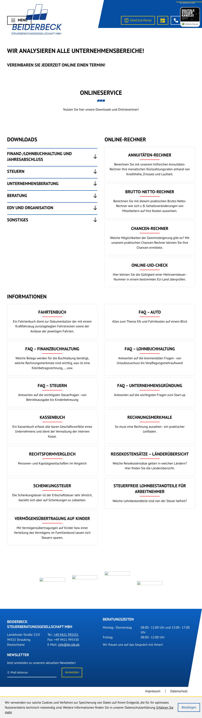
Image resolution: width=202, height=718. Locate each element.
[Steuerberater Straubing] (36, 20)
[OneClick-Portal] (138, 20)
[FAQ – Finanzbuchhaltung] (52, 358)
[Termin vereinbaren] (162, 20)
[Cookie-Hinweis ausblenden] (189, 707)
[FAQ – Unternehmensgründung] (150, 392)
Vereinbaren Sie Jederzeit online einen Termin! (56, 65)
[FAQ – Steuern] (52, 392)
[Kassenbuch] (52, 426)
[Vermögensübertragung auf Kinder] (52, 528)
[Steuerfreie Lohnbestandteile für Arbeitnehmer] (150, 493)
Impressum (152, 693)
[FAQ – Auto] (150, 321)
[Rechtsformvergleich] (52, 460)
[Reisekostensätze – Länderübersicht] (150, 460)
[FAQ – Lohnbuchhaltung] (150, 358)
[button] (176, 20)
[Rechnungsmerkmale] (150, 426)
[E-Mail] (31, 674)
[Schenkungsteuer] (52, 493)
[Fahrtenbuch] (52, 321)
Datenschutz (179, 693)
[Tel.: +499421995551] (66, 636)
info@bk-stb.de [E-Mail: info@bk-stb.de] (68, 646)
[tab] (52, 156)
